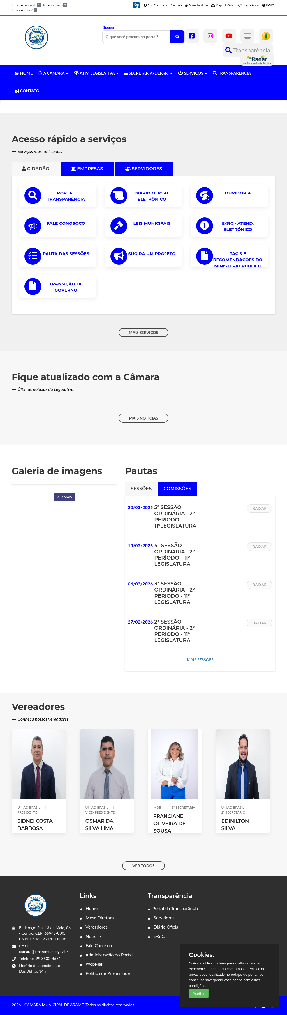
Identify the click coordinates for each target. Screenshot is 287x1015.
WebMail (91, 963)
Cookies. (202, 955)
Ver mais (64, 497)
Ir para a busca (55, 5)
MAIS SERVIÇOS (143, 332)
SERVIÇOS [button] (192, 73)
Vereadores (94, 926)
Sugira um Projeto (151, 253)
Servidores (161, 917)
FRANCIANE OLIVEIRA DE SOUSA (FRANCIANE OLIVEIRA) (169, 831)
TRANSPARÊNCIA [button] (232, 73)
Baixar (260, 508)
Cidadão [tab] (36, 168)
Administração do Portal (106, 954)
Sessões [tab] (141, 488)
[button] (136, 4)
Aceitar (199, 993)
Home (89, 908)
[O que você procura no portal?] (177, 36)
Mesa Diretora (97, 917)
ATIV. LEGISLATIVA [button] (96, 73)
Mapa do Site (222, 5)
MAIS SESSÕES (200, 659)
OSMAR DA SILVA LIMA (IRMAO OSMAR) (105, 828)
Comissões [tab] (177, 488)
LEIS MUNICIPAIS (151, 223)
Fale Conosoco (66, 223)
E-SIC (156, 936)
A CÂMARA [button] (53, 73)
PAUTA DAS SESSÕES (66, 253)
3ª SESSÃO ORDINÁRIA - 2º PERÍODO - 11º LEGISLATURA (174, 593)
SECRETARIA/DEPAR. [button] (148, 73)
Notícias (91, 936)
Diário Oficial (163, 926)
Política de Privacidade (105, 973)
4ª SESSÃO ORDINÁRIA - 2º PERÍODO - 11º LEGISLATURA (174, 554)
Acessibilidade (196, 5)
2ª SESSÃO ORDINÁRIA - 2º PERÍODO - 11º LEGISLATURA (174, 631)
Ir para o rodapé (24, 10)
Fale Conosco (96, 945)
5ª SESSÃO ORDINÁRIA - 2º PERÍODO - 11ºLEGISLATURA (175, 516)
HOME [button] (24, 73)
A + (172, 5)
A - (180, 5)
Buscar (143, 34)
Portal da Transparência (173, 908)
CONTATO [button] (29, 90)
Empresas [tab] (88, 168)
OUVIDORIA (238, 193)
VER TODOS (144, 865)
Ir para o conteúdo (26, 5)
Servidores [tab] (144, 168)
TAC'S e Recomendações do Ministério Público (238, 260)
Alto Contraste (155, 5)
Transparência (247, 50)
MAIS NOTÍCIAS (143, 418)
